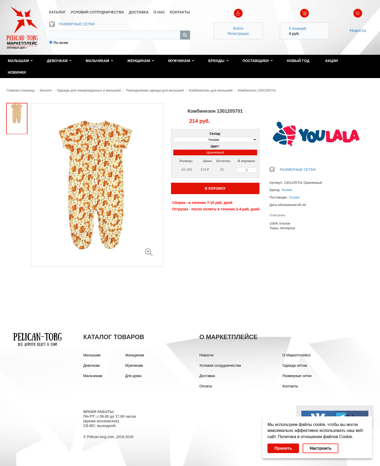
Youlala (286, 190)
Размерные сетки (296, 376)
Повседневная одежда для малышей (155, 90)
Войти (238, 28)
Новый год (298, 61)
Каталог (46, 90)
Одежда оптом (294, 365)
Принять (283, 448)
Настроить (320, 448)
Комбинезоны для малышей (210, 90)
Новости (358, 30)
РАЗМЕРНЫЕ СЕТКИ (72, 24)
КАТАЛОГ (57, 12)
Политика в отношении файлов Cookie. (315, 436)
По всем (61, 43)
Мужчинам (181, 61)
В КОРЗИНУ (215, 188)
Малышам (20, 61)
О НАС (159, 12)
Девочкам (59, 61)
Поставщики (257, 61)
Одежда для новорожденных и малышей (89, 90)
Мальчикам (99, 61)
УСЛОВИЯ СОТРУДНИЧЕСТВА (97, 12)
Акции (331, 61)
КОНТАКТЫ (180, 12)
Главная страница (20, 90)
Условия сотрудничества (220, 365)
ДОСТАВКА (139, 12)
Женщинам (140, 61)
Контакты (290, 386)
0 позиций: (298, 28)
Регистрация (238, 34)
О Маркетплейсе (296, 355)
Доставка (207, 376)
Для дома (133, 376)
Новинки (17, 72)
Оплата (205, 386)
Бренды (218, 61)
